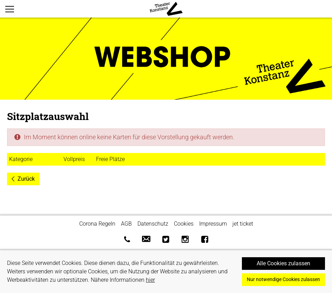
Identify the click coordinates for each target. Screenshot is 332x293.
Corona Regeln (97, 223)
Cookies (184, 223)
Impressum (213, 223)
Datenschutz (152, 223)
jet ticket (242, 223)
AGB (126, 223)
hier (150, 280)
